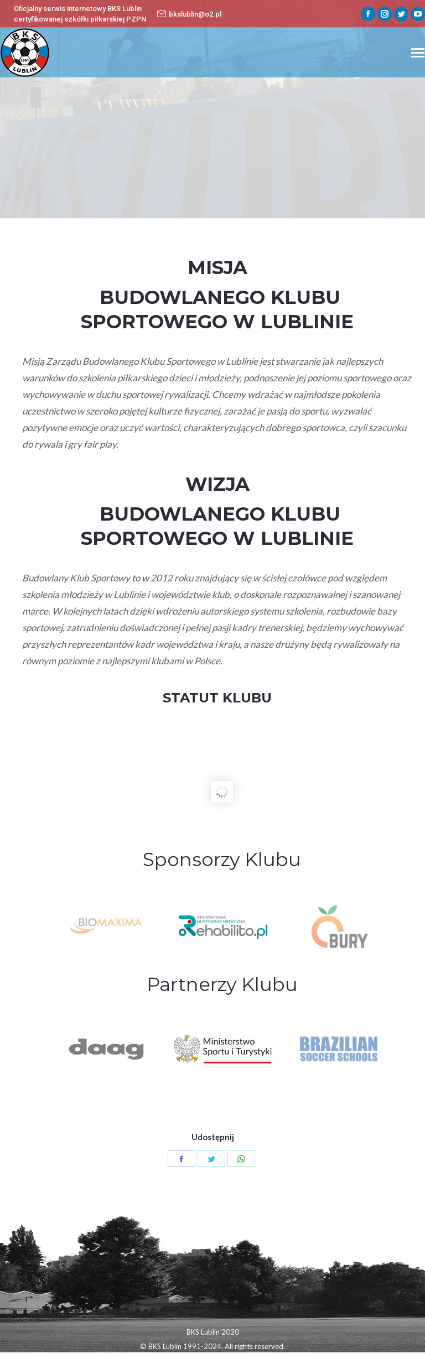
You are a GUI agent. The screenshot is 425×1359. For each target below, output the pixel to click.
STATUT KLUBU (217, 698)
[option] (222, 926)
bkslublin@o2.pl (189, 13)
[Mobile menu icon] (418, 53)
